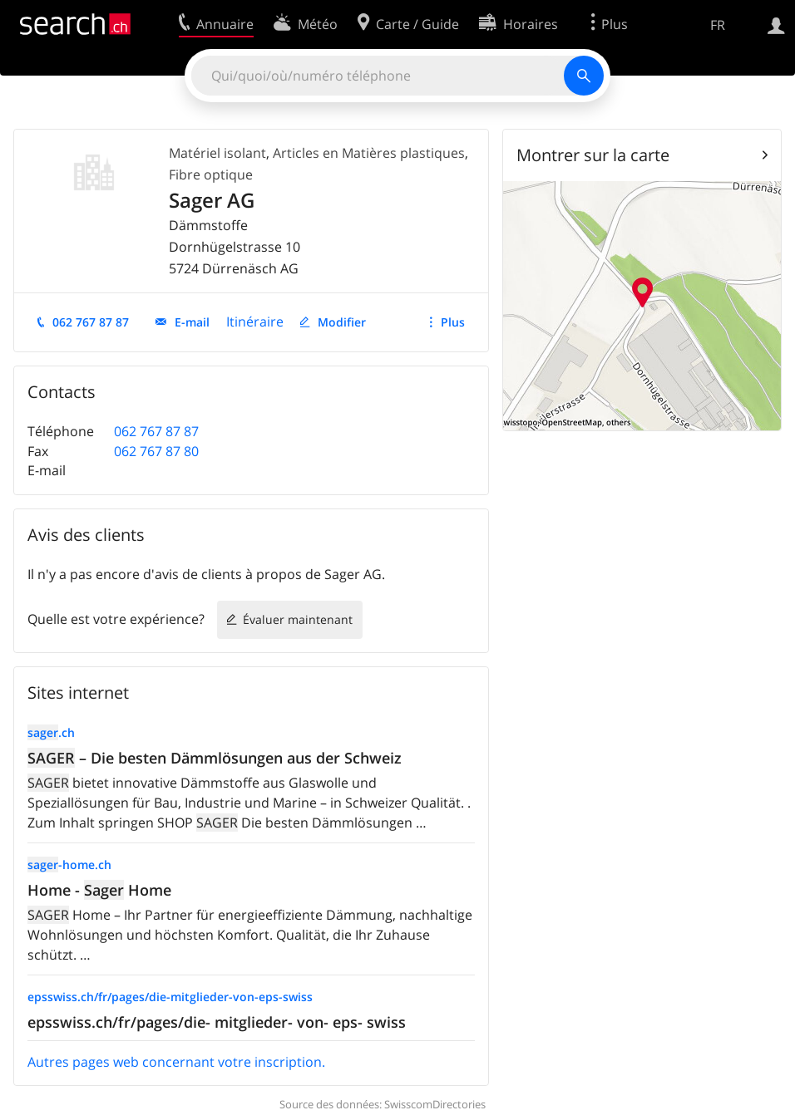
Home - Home (99, 890)
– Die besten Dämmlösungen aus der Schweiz (214, 758)
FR (717, 25)
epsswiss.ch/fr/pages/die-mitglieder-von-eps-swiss (170, 996)
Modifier (342, 322)
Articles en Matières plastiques (369, 153)
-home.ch (69, 864)
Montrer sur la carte (592, 155)
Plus (453, 322)
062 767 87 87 (90, 322)
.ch (51, 732)
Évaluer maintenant (298, 619)
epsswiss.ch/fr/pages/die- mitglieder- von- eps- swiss (216, 1022)
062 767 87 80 (156, 451)
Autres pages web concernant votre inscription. (176, 1062)
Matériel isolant (217, 153)
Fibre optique (211, 174)
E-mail (192, 322)
